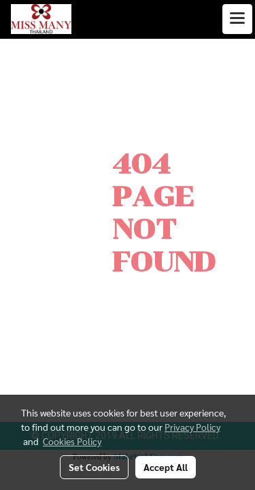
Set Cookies (94, 467)
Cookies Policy (72, 441)
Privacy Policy (192, 427)
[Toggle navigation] (237, 19)
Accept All (165, 467)
